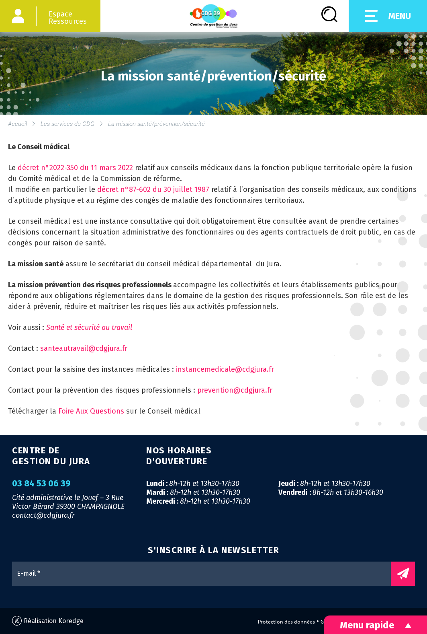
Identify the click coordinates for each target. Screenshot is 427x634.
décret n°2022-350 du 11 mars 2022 (76, 167)
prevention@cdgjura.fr (234, 390)
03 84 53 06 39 (41, 483)
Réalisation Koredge (48, 621)
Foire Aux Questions (91, 411)
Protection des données (286, 622)
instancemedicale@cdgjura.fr (225, 369)
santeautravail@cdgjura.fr (83, 348)
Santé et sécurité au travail (89, 327)
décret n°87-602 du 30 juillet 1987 (154, 189)
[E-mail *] (205, 574)
